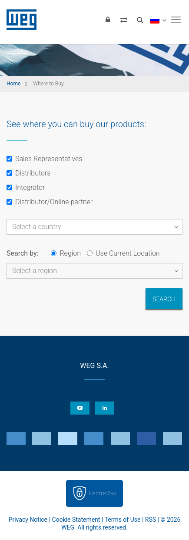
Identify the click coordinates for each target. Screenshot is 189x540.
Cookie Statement (76, 519)
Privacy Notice (28, 519)
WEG (18, 19)
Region (66, 253)
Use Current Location (123, 253)
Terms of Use (123, 519)
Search (164, 299)
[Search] (139, 19)
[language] (157, 19)
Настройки (102, 493)
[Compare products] (123, 19)
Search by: (22, 253)
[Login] (107, 19)
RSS (150, 519)
